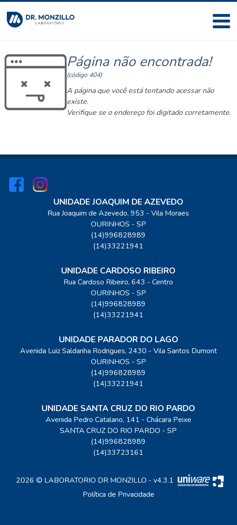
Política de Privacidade (118, 494)
